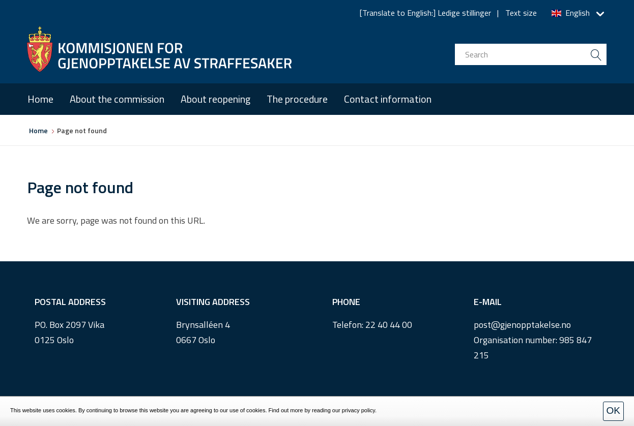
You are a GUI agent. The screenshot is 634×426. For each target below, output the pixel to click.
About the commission (117, 99)
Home (40, 99)
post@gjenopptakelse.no (522, 324)
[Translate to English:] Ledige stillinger (425, 13)
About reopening (215, 99)
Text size (521, 13)
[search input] (530, 54)
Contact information (387, 99)
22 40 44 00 (388, 324)
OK (613, 410)
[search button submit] (596, 54)
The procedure (297, 99)
